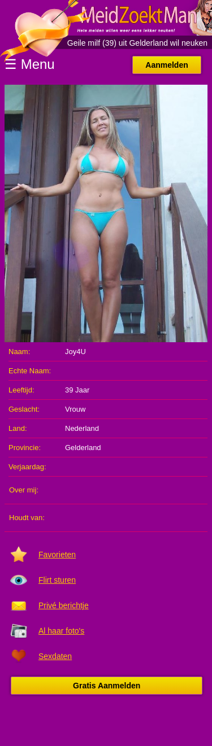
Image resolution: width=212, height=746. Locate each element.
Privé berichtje (63, 605)
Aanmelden (166, 64)
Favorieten (57, 554)
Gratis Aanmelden (106, 685)
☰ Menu (30, 64)
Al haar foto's (61, 630)
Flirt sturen (57, 579)
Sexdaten (55, 656)
